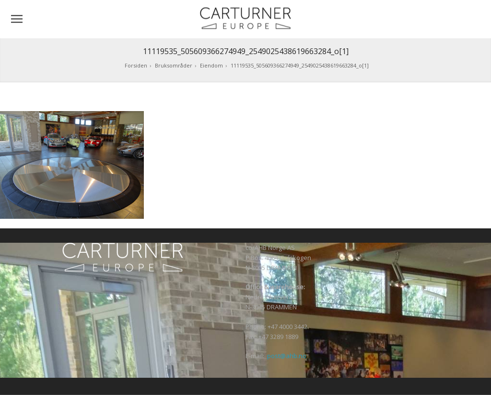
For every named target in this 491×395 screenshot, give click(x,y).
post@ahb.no (286, 355)
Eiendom (211, 65)
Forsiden (136, 65)
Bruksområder (173, 65)
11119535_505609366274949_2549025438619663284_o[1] (300, 65)
